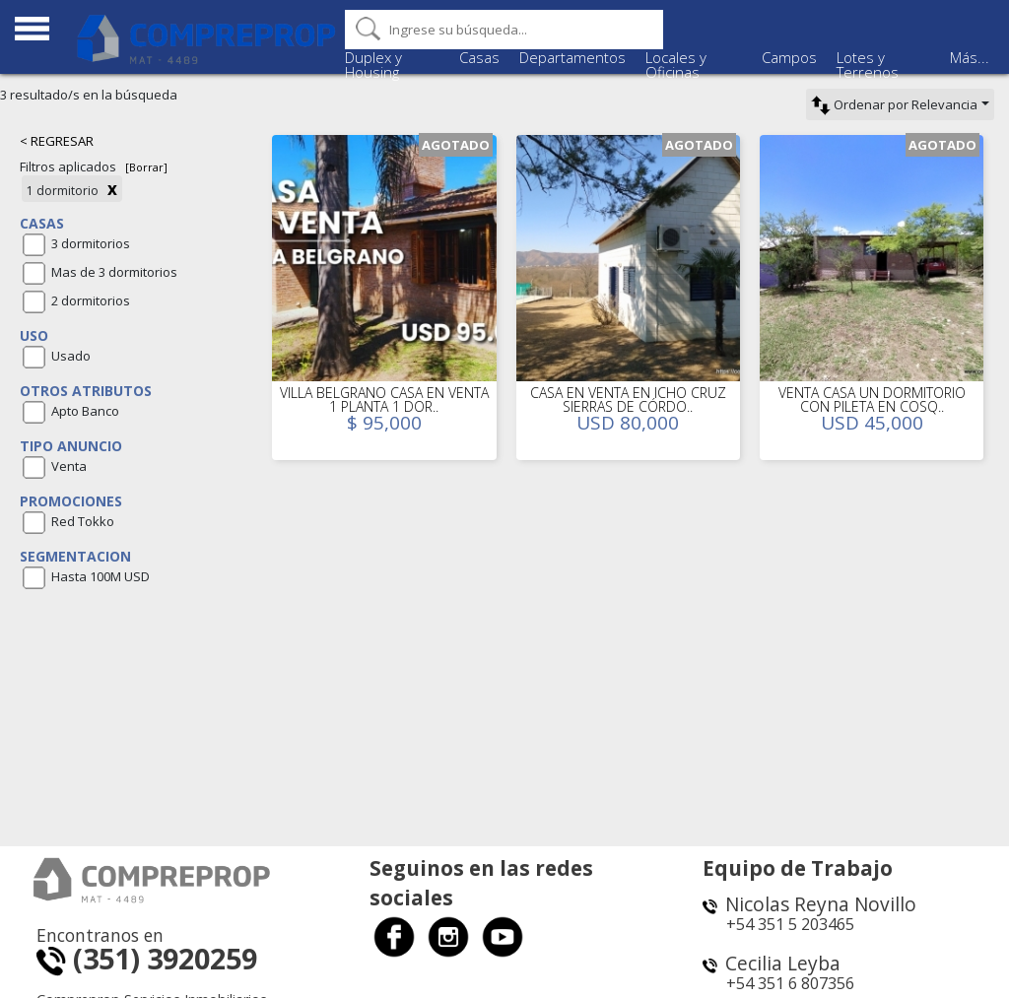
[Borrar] (146, 167)
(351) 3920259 (146, 958)
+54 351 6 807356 (790, 983)
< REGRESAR (57, 141)
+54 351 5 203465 (790, 924)
